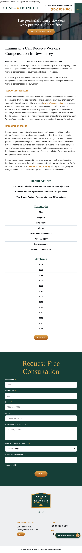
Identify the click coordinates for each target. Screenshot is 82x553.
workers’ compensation (53, 103)
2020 (41, 297)
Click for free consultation (41, 32)
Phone (8, 402)
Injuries (41, 228)
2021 (41, 291)
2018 (41, 307)
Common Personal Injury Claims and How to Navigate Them (41, 192)
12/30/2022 (13, 61)
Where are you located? (15, 455)
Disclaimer (57, 549)
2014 (41, 329)
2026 (41, 264)
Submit (41, 474)
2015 (41, 323)
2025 (41, 270)
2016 (41, 318)
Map (21, 534)
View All (41, 337)
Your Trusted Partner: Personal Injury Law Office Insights (41, 197)
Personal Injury (41, 239)
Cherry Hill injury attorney (39, 166)
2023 (41, 280)
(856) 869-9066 (61, 9)
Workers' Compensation (52, 61)
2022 (41, 286)
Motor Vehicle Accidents (41, 233)
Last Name (10, 391)
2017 (41, 313)
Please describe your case (16, 424)
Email (8, 413)
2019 (41, 302)
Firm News (38, 61)
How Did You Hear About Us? (17, 443)
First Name (10, 379)
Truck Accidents (41, 244)
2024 (41, 275)
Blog (31, 61)
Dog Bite (41, 217)
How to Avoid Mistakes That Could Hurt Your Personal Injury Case (41, 186)
